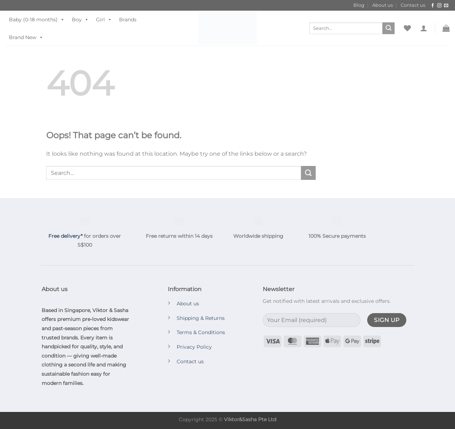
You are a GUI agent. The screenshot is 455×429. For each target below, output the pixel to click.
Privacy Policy (194, 347)
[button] (423, 28)
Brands (127, 19)
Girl (104, 19)
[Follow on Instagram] (439, 5)
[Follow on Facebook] (432, 5)
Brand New (26, 37)
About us (382, 5)
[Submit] (388, 28)
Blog (358, 5)
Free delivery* (65, 236)
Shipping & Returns (201, 318)
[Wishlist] (407, 28)
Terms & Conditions (201, 332)
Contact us (413, 5)
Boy (80, 19)
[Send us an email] (446, 5)
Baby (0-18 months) (37, 19)
